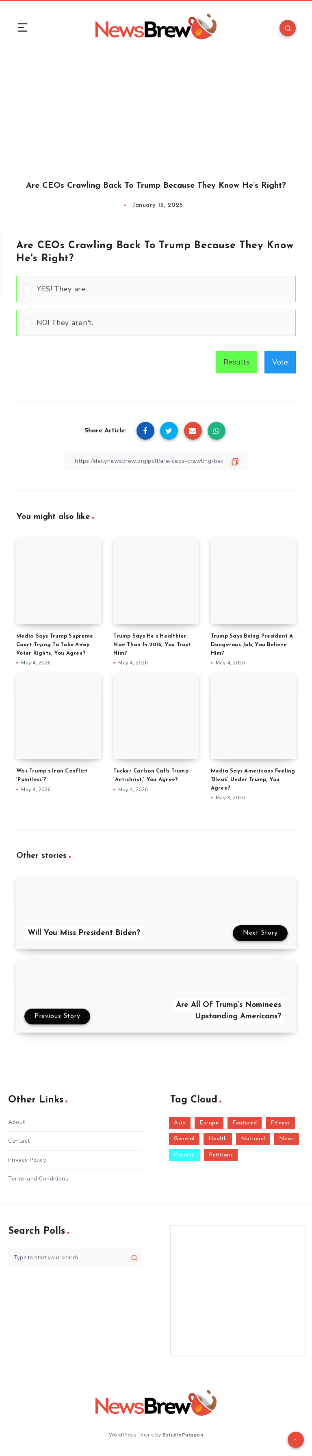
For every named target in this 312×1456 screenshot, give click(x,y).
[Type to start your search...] (75, 1257)
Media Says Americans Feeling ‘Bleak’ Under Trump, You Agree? (253, 779)
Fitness (280, 1123)
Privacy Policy (27, 1160)
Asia (180, 1123)
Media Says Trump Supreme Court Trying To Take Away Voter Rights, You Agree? (54, 645)
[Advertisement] (156, 109)
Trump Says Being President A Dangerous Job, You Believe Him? (252, 645)
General (184, 1139)
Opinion (184, 1155)
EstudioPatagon (182, 1435)
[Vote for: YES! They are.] (156, 289)
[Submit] (134, 1257)
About (16, 1122)
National (253, 1139)
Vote (280, 362)
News (286, 1139)
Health (217, 1139)
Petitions (221, 1155)
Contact (19, 1141)
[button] (163, 289)
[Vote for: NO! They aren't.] (156, 323)
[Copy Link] (156, 461)
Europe (209, 1123)
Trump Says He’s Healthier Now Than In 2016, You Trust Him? (152, 645)
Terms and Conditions (38, 1179)
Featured (244, 1123)
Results (236, 362)
